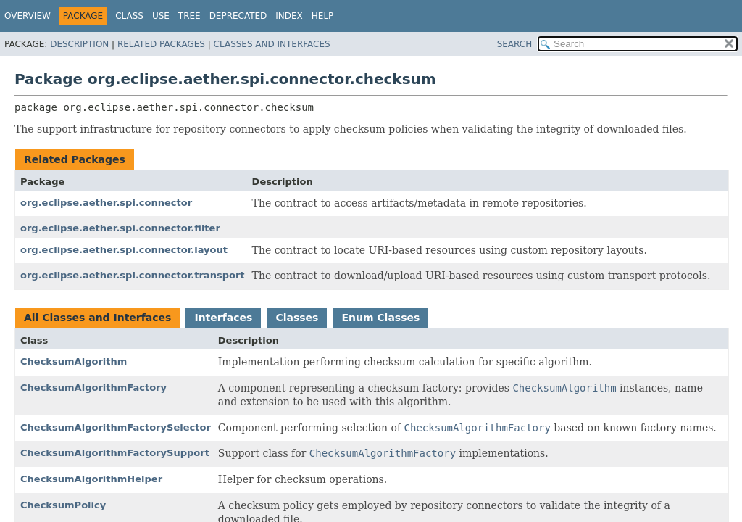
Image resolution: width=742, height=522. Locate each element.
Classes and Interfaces (272, 44)
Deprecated (238, 16)
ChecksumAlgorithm (73, 361)
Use (161, 16)
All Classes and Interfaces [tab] (97, 317)
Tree (189, 16)
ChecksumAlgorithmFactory (93, 387)
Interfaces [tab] (223, 317)
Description (79, 44)
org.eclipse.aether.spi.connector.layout (124, 249)
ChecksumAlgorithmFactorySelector (115, 427)
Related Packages (161, 44)
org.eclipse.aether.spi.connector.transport (132, 275)
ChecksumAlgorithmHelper (91, 478)
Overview (27, 16)
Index (289, 16)
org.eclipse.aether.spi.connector (106, 202)
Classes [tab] (296, 317)
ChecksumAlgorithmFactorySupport (114, 452)
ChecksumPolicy (63, 505)
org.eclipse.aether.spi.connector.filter (120, 228)
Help (323, 16)
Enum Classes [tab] (380, 317)
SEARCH (515, 44)
